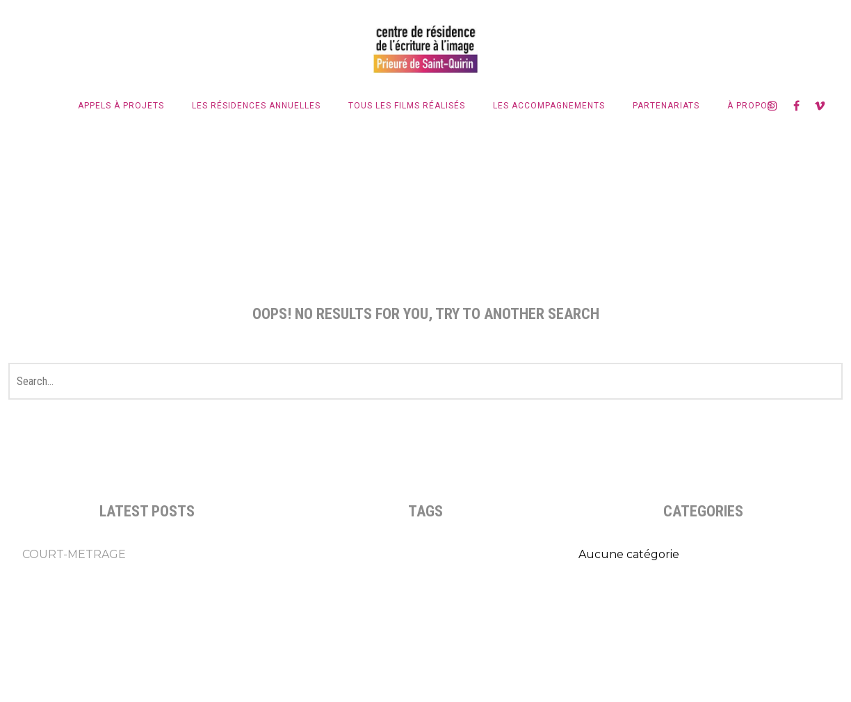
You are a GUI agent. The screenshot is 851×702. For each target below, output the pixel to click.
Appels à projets (121, 106)
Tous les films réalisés (406, 106)
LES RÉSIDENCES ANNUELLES (256, 106)
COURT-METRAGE (74, 554)
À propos (750, 106)
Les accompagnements (549, 106)
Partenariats (666, 106)
